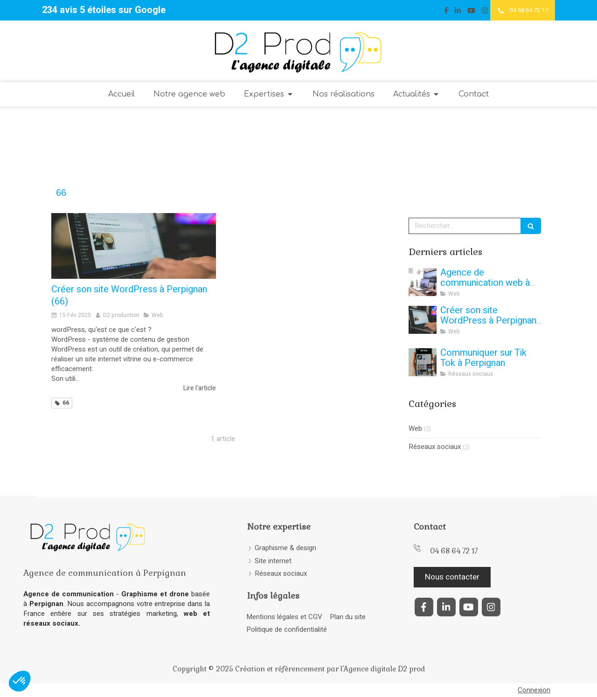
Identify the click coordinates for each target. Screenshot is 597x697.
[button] (19, 681)
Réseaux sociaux (435, 447)
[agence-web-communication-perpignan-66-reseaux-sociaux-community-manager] (423, 362)
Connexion (534, 690)
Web (415, 429)
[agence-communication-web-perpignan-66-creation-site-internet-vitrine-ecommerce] (423, 282)
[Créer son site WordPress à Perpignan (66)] (133, 246)
